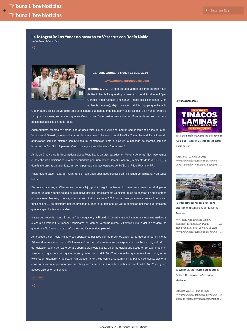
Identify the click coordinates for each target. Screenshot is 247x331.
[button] (34, 48)
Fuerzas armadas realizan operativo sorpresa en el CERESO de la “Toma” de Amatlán (197, 207)
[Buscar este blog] (226, 10)
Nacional (38, 277)
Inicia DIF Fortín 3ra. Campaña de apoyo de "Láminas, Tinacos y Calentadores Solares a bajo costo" (199, 140)
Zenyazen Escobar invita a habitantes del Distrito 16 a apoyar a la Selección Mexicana (198, 275)
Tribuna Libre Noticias (35, 6)
